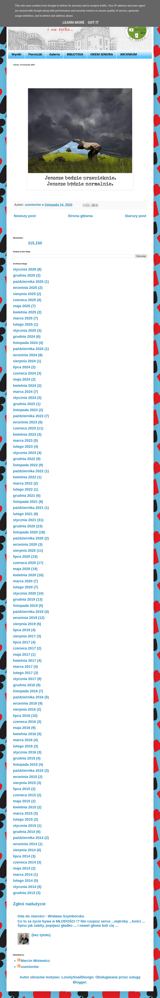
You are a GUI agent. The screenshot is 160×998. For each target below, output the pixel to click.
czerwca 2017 (24, 648)
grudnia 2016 (24, 685)
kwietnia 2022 (24, 477)
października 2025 (28, 282)
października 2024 (28, 349)
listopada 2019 (25, 606)
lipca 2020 (21, 556)
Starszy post (135, 216)
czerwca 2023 (24, 428)
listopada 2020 (25, 532)
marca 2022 (23, 483)
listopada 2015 (25, 764)
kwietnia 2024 (24, 386)
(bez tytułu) (40, 935)
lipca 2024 (21, 367)
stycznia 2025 (24, 330)
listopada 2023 (25, 410)
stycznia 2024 (24, 398)
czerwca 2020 (24, 563)
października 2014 (28, 838)
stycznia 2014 (24, 887)
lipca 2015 (21, 789)
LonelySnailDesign (77, 977)
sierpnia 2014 (24, 850)
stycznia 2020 (24, 593)
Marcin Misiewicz (35, 961)
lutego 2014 (23, 881)
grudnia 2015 (24, 758)
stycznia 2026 (24, 269)
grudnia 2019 (24, 599)
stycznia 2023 (24, 453)
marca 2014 (23, 874)
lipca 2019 (21, 630)
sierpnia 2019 (24, 624)
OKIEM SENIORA (101, 54)
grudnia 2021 (24, 496)
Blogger (79, 982)
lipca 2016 (21, 716)
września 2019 (25, 618)
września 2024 (25, 355)
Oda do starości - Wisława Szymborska (51, 916)
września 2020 (25, 544)
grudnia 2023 (24, 404)
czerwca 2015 (24, 795)
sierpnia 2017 (24, 636)
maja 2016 (21, 728)
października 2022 (28, 471)
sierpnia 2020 (24, 550)
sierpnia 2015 (24, 783)
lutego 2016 (23, 746)
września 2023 (25, 422)
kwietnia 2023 (24, 434)
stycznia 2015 (24, 826)
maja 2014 (21, 868)
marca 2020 (23, 581)
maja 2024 (21, 379)
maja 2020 (21, 569)
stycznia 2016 (24, 752)
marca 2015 (23, 813)
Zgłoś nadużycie (29, 904)
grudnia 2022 (24, 459)
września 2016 (25, 703)
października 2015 (28, 770)
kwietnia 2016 (24, 734)
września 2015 (25, 777)
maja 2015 (21, 801)
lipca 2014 (21, 856)
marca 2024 (23, 392)
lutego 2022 (23, 489)
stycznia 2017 (24, 679)
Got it (93, 22)
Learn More (73, 22)
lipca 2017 (21, 642)
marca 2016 (23, 740)
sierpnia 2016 (24, 709)
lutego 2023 (23, 446)
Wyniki (16, 54)
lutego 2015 (23, 819)
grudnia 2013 (24, 893)
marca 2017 (23, 667)
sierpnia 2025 (24, 294)
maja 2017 (21, 654)
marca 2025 (23, 318)
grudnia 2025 (24, 275)
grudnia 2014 (24, 832)
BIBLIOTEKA (75, 54)
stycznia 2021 (24, 520)
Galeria (54, 54)
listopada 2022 (25, 465)
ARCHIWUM (128, 54)
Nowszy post (25, 216)
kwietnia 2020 (24, 575)
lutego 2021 (23, 514)
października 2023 (28, 416)
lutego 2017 (23, 673)
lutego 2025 (23, 324)
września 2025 (25, 288)
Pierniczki (35, 54)
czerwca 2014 (24, 862)
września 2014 (25, 844)
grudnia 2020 (24, 526)
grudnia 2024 (24, 336)
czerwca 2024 (24, 373)
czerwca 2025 (24, 300)
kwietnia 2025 (24, 312)
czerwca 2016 (24, 722)
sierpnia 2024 (24, 361)
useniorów (30, 967)
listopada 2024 (25, 343)
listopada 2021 (25, 502)
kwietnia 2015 (24, 807)
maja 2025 (21, 306)
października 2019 (28, 612)
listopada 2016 (25, 691)
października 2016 (28, 697)
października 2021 (28, 508)
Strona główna (80, 216)
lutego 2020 (23, 587)
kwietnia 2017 (24, 660)
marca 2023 (23, 440)
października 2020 (28, 538)
